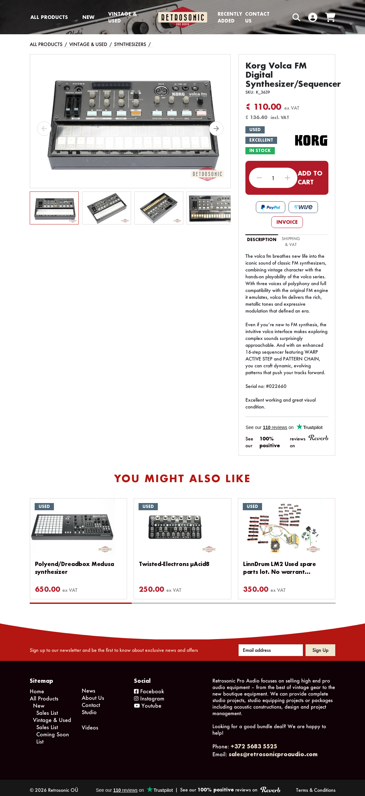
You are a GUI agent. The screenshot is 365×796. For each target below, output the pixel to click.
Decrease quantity (259, 178)
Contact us (257, 17)
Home (37, 686)
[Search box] (282, 17)
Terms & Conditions (316, 785)
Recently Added (230, 17)
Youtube (147, 700)
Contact (91, 700)
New (88, 17)
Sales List (47, 708)
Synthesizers (130, 44)
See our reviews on (286, 442)
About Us (93, 693)
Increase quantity (287, 178)
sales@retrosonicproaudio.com (273, 749)
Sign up (320, 645)
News (88, 685)
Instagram (149, 693)
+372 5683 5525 (254, 741)
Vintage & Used (122, 17)
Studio (89, 707)
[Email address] (271, 645)
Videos (90, 722)
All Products (49, 17)
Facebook (149, 686)
